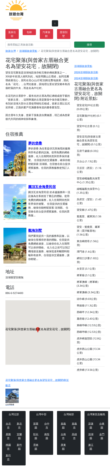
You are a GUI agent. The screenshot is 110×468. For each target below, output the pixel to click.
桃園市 (8, 446)
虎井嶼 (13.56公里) (88, 369)
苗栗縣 (35, 425)
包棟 (29, 32)
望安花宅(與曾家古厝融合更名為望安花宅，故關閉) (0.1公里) (89, 140)
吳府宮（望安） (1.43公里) (89, 201)
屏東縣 (63, 446)
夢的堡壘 (35, 143)
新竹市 (8, 457)
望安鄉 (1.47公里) (87, 209)
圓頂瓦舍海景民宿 (42, 186)
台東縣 (101, 425)
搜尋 (89, 44)
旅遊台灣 (10, 51)
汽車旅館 (46, 34)
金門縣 (101, 436)
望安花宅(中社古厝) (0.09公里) (88, 107)
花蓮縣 (90, 425)
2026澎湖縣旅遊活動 (86, 72)
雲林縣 (35, 446)
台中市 (46, 425)
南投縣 (46, 436)
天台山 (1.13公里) (87, 161)
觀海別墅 (35, 230)
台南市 (63, 436)
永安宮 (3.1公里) (86, 268)
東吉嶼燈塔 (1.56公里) (88, 243)
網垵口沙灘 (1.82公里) (88, 260)
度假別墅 (63, 34)
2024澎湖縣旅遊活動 (86, 78)
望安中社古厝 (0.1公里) (88, 128)
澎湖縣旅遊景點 (28, 51)
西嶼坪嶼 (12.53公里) (89, 331)
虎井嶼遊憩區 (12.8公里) (89, 340)
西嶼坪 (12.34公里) (88, 312)
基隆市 (8, 436)
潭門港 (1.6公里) (86, 251)
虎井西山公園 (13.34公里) (88, 350)
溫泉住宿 (12, 34)
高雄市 (74, 436)
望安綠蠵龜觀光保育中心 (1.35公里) (88, 180)
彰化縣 (35, 436)
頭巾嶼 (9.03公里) (87, 299)
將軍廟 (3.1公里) (86, 275)
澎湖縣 (90, 436)
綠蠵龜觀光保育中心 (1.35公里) (88, 190)
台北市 (8, 425)
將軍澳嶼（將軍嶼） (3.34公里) (88, 283)
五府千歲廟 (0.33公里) (88, 152)
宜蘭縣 (19, 436)
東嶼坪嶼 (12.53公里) (89, 325)
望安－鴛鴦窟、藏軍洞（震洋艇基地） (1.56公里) (88, 230)
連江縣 (90, 446)
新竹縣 (19, 446)
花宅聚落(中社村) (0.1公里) (89, 117)
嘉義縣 (63, 425)
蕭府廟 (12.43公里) (88, 318)
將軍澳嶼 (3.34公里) (88, 292)
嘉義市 (74, 425)
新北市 (19, 425)
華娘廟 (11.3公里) (87, 305)
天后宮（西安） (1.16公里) (89, 169)
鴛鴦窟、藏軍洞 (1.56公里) (89, 218)
